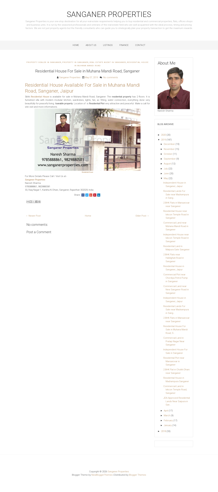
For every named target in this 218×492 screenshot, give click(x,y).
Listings (108, 45)
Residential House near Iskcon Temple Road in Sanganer (176, 214)
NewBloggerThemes (101, 475)
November (169, 149)
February (168, 420)
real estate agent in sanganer (108, 62)
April (166, 410)
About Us (91, 45)
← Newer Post (33, 215)
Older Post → (142, 215)
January (168, 425)
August (168, 163)
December (169, 144)
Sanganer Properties (109, 14)
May (166, 178)
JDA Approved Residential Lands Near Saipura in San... (176, 401)
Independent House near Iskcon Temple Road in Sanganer (176, 238)
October (168, 154)
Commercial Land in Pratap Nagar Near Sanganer (173, 341)
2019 (164, 139)
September (170, 158)
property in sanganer (75, 62)
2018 (164, 431)
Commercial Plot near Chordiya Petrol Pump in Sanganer (175, 278)
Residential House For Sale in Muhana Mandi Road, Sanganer (87, 71)
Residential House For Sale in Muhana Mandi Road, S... (175, 329)
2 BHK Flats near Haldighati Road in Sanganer (173, 258)
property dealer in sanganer (43, 62)
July (166, 168)
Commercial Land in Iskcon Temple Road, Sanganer (175, 389)
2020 (164, 134)
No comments (110, 77)
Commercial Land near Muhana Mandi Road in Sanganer (175, 226)
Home (76, 45)
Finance (124, 45)
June (166, 173)
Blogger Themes (137, 475)
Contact (140, 45)
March (167, 415)
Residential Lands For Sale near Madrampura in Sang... (176, 194)
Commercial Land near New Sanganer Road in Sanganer (176, 289)
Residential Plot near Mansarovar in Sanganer (173, 361)
